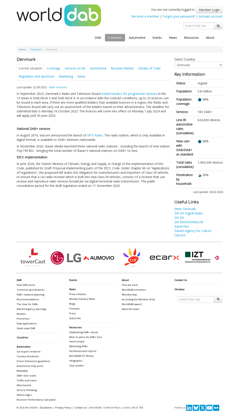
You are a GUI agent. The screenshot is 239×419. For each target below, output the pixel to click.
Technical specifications (30, 289)
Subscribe (75, 318)
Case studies (76, 365)
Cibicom (180, 235)
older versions (58, 87)
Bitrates (21, 313)
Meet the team (130, 309)
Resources (191, 37)
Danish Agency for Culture (192, 231)
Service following (27, 390)
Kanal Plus (181, 226)
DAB (98, 37)
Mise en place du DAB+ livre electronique (85, 339)
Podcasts (74, 308)
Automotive (137, 37)
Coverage (53, 68)
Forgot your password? (179, 16)
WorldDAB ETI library (81, 355)
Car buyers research (29, 351)
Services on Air (75, 68)
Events (157, 37)
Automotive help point (30, 366)
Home (22, 49)
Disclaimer (46, 407)
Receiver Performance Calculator (36, 399)
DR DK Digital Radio (188, 213)
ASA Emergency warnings (31, 309)
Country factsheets (28, 356)
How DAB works (26, 284)
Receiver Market (122, 68)
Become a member (145, 16)
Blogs (72, 303)
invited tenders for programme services (129, 94)
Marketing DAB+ (78, 346)
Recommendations (28, 299)
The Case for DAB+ (28, 304)
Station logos (24, 394)
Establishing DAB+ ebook (83, 332)
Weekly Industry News (82, 299)
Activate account (211, 16)
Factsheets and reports (82, 351)
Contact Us (180, 280)
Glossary (179, 289)
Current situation (30, 68)
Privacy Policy (63, 407)
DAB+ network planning (30, 294)
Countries (115, 37)
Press (72, 313)
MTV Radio (95, 135)
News (173, 37)
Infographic (76, 360)
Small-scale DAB (26, 328)
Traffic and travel (27, 380)
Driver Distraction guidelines (33, 361)
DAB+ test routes (26, 375)
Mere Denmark (185, 209)
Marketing (66, 76)
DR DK (179, 218)
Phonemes (23, 318)
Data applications (27, 323)
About (210, 37)
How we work (130, 284)
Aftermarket (24, 385)
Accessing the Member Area (138, 299)
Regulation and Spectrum (36, 76)
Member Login (209, 10)
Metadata (22, 370)
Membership (129, 294)
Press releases (77, 294)
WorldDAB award (132, 304)
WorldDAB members (134, 289)
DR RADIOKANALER (188, 222)
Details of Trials (149, 68)
